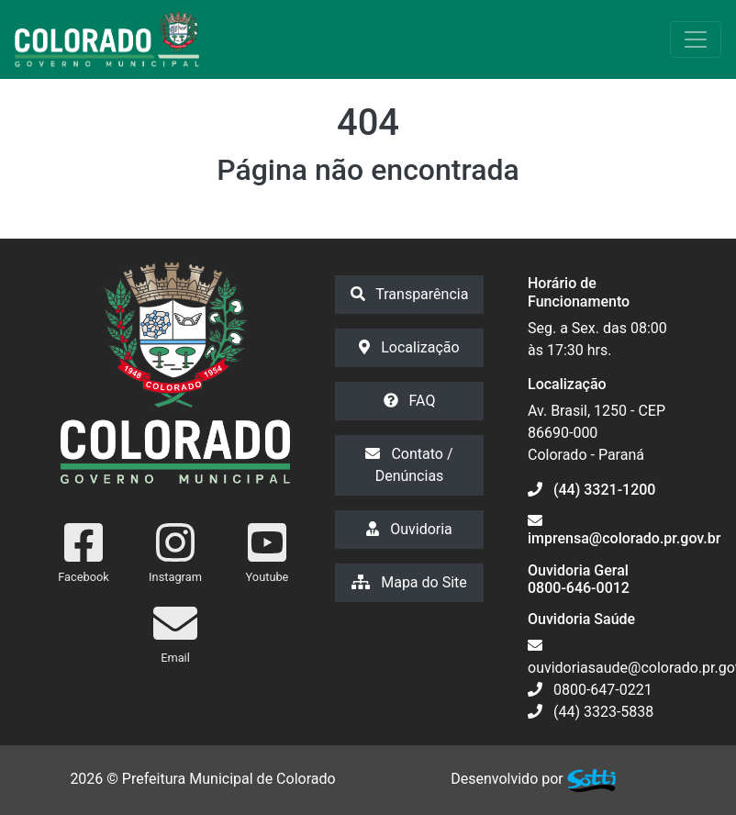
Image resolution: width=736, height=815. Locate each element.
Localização (409, 347)
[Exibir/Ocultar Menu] (695, 39)
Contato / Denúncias (408, 465)
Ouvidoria (409, 529)
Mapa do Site (409, 582)
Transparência (410, 294)
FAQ (410, 400)
